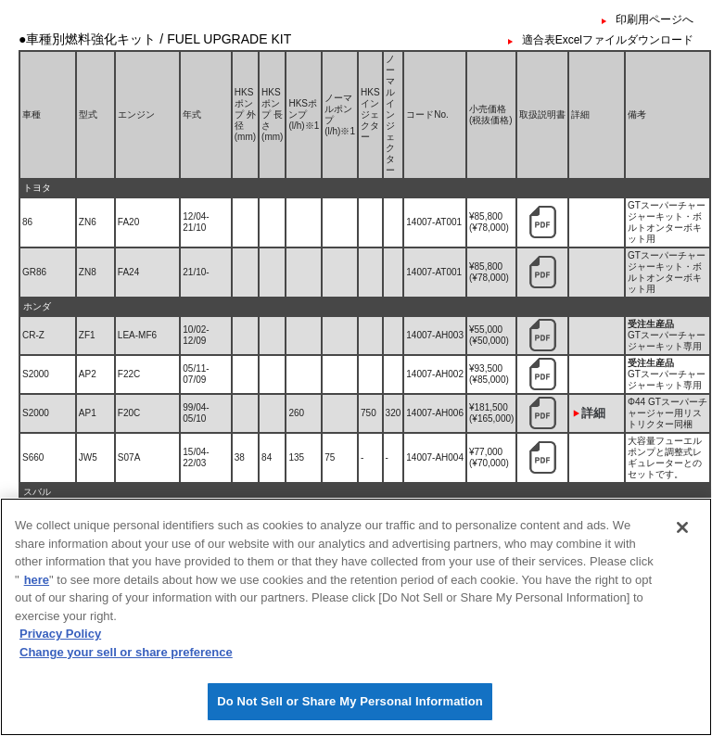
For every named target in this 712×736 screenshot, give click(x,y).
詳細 (593, 413)
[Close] (682, 543)
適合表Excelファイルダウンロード (607, 39)
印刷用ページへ (654, 19)
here (36, 596)
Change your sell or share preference (126, 668)
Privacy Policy (60, 649)
